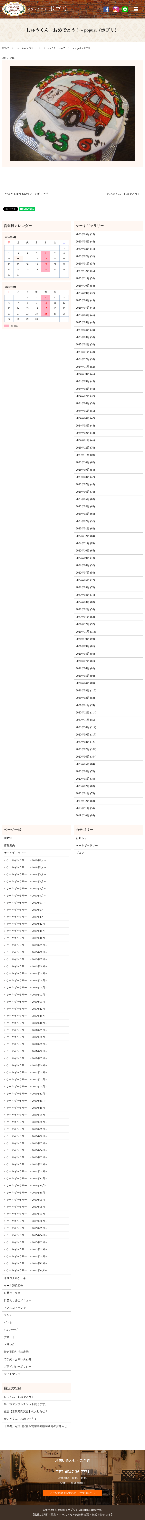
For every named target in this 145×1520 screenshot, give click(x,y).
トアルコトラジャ (15, 1307)
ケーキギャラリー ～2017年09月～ (26, 1030)
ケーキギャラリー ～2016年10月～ (26, 1107)
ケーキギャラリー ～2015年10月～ (26, 1192)
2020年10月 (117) (86, 727)
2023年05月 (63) (85, 499)
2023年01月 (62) (85, 528)
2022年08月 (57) (85, 565)
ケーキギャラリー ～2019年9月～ (26, 860)
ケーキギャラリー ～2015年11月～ (26, 1185)
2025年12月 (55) (85, 270)
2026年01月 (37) (85, 263)
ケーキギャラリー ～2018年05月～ (26, 973)
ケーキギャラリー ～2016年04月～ (26, 1150)
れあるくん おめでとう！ (123, 193)
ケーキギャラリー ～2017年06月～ (26, 1051)
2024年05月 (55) (85, 410)
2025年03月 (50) (85, 337)
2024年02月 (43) (85, 432)
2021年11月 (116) (86, 631)
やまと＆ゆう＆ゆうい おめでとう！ (28, 193)
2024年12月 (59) (85, 359)
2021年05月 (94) (85, 675)
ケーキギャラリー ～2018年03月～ (26, 987)
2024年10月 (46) (85, 374)
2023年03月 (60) (85, 513)
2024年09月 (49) (85, 381)
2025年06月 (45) (85, 315)
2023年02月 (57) (85, 521)
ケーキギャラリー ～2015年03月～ (26, 1242)
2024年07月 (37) (85, 396)
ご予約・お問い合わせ (17, 1359)
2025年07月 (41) (85, 307)
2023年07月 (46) (85, 484)
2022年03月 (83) (85, 602)
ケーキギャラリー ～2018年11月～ (26, 930)
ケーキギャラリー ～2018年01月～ (26, 1001)
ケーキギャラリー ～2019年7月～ (26, 874)
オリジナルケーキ (15, 1278)
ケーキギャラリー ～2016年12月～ (26, 1093)
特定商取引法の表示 (16, 1351)
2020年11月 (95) (85, 719)
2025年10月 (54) (85, 285)
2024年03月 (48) (85, 425)
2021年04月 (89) (85, 683)
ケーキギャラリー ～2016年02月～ (26, 1164)
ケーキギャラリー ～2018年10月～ (26, 937)
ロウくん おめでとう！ (19, 1396)
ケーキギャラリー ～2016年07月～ (26, 1129)
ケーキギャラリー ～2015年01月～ (26, 1256)
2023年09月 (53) (85, 469)
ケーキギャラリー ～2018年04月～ (26, 980)
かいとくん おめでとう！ (20, 1418)
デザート (9, 1337)
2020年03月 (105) (86, 778)
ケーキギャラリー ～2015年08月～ (26, 1206)
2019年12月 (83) (85, 800)
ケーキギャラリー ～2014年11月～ (26, 1270)
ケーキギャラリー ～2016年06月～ (26, 1136)
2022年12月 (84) (85, 536)
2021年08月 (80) (85, 653)
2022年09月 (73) (85, 558)
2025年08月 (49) (85, 300)
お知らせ (81, 838)
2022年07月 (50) (85, 572)
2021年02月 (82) (85, 697)
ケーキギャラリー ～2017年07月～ (26, 1044)
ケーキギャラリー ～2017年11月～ (26, 1015)
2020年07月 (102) (86, 749)
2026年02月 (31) (85, 256)
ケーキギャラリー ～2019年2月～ (26, 909)
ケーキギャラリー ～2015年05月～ (26, 1228)
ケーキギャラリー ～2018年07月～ (26, 959)
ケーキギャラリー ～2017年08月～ (26, 1036)
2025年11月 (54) (85, 278)
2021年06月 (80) (85, 668)
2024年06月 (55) (85, 403)
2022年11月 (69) (85, 543)
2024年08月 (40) (85, 388)
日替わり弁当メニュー (17, 1300)
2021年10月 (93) (85, 638)
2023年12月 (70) (85, 447)
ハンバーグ (11, 1329)
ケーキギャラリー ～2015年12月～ (26, 1178)
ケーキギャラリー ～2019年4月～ (26, 895)
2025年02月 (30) (85, 344)
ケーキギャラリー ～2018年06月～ (26, 966)
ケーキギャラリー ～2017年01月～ (26, 1086)
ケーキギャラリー (26, 48)
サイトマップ (12, 1374)
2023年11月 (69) (85, 454)
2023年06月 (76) (85, 491)
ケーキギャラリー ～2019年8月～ (26, 867)
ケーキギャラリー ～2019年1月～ (26, 916)
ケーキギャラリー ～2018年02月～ (26, 994)
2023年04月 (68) (85, 506)
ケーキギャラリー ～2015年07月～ (26, 1213)
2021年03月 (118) (86, 690)
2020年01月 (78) (85, 793)
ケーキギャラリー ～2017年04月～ (26, 1065)
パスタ (8, 1322)
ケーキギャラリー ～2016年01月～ (26, 1171)
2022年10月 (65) (85, 550)
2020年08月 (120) (86, 741)
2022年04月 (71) (85, 594)
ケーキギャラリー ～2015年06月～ (26, 1220)
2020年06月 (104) (86, 756)
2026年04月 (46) (85, 241)
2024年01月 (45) (85, 440)
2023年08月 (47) (85, 477)
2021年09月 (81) (85, 646)
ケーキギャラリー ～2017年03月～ (26, 1072)
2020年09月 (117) (86, 734)
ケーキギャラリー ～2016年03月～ (26, 1157)
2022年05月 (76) (85, 587)
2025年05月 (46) (85, 322)
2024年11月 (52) (85, 366)
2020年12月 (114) (86, 712)
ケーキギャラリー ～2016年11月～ (26, 1100)
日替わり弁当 (12, 1292)
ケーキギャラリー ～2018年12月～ (26, 923)
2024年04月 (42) (85, 418)
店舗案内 (9, 845)
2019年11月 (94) (85, 808)
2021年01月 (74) (85, 705)
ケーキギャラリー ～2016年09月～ (26, 1114)
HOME (5, 48)
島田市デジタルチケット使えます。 (26, 1404)
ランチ (8, 1315)
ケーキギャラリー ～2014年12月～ (26, 1263)
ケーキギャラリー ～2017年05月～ (26, 1058)
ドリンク (9, 1344)
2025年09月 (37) (85, 293)
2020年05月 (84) (85, 764)
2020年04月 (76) (85, 771)
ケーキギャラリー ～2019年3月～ (26, 902)
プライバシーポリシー (17, 1366)
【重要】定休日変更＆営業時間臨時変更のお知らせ (35, 1426)
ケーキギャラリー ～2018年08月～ (26, 952)
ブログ (80, 852)
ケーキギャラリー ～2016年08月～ (26, 1121)
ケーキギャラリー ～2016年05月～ (26, 1143)
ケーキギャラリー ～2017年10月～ (26, 1022)
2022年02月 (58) (85, 609)
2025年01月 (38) (85, 352)
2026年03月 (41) (85, 248)
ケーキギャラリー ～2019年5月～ (26, 888)
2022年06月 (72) (85, 580)
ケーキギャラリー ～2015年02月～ (26, 1249)
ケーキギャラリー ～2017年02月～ (26, 1079)
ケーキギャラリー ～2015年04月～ (26, 1235)
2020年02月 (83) (85, 786)
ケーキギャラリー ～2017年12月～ (26, 1008)
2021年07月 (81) (85, 661)
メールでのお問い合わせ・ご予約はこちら (72, 1492)
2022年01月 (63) (85, 616)
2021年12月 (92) (85, 624)
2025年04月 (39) (85, 329)
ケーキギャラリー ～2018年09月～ (26, 945)
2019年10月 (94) (85, 815)
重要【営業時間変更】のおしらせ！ (26, 1411)
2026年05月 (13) (85, 234)
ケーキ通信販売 (13, 1285)
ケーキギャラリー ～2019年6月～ (26, 881)
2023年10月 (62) (85, 462)
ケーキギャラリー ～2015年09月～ (26, 1199)
